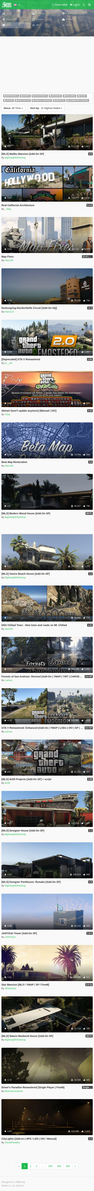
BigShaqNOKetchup (15, 157)
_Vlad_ (8, 209)
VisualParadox (12, 1142)
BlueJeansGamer (14, 1091)
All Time (13, 108)
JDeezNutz (10, 988)
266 (68, 1166)
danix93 (9, 628)
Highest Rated (46, 108)
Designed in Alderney (13, 1182)
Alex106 (9, 260)
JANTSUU (10, 937)
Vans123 (9, 311)
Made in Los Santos (12, 1185)
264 (50, 1166)
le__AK (8, 363)
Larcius (8, 680)
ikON (7, 783)
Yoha (7, 414)
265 (59, 1166)
